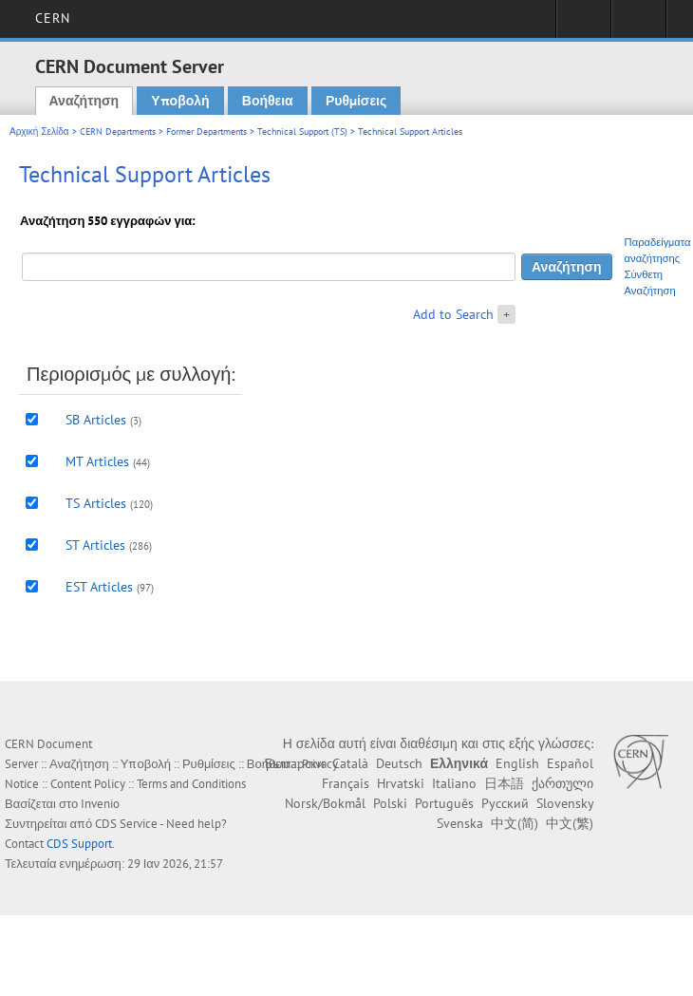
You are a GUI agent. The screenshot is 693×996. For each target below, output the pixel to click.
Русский (505, 803)
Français (345, 783)
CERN (52, 18)
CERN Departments (118, 131)
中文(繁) (569, 823)
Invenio (100, 804)
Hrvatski (400, 783)
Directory (638, 24)
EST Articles (99, 586)
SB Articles (96, 419)
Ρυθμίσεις (356, 100)
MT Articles (97, 461)
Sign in (583, 24)
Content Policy (87, 784)
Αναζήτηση (84, 100)
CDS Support (79, 844)
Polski (390, 803)
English (517, 763)
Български (295, 763)
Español (570, 763)
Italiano (454, 783)
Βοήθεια (267, 100)
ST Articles (95, 545)
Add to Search (453, 314)
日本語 (504, 783)
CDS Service (126, 824)
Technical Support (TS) (302, 131)
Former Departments (206, 131)
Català (350, 763)
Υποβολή (180, 100)
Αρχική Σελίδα (39, 131)
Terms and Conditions (191, 784)
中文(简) (514, 823)
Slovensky (564, 803)
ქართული (562, 783)
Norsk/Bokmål (325, 803)
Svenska (460, 823)
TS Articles (96, 503)
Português (444, 803)
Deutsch (399, 763)
